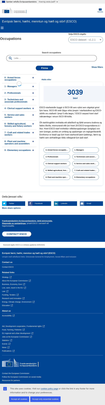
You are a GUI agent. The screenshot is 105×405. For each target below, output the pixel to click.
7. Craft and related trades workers (86, 170)
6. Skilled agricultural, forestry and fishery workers (58, 170)
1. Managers (79, 150)
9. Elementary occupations (84, 177)
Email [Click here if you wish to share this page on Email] (89, 203)
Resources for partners (11, 380)
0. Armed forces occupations (57, 150)
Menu (2, 27)
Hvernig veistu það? (48, 2)
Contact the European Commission (15, 373)
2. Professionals (52, 157)
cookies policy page (49, 389)
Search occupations (51, 53)
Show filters (97, 67)
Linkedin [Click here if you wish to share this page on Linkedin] (64, 203)
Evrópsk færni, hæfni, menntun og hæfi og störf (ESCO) (28, 253)
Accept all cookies (19, 399)
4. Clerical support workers (56, 163)
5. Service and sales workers (85, 163)
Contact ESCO (8, 267)
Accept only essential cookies (45, 399)
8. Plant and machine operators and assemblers (58, 177)
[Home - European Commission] (14, 11)
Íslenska (100, 10)
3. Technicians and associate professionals (86, 157)
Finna (44, 68)
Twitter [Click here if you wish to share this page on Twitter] (11, 203)
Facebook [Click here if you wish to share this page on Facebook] (39, 203)
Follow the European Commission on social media (21, 377)
